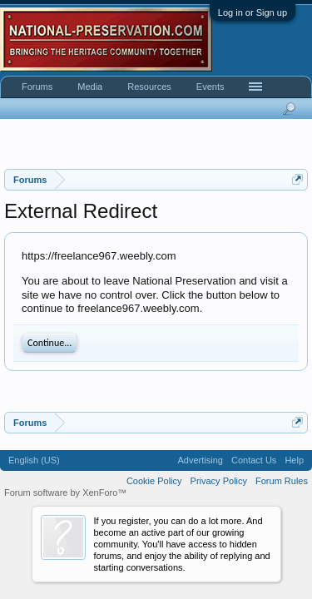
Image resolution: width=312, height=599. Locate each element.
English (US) (34, 460)
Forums (37, 87)
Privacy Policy (219, 481)
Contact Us (253, 460)
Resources (149, 87)
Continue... (49, 343)
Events (210, 87)
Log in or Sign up (252, 12)
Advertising (200, 460)
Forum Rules (281, 481)
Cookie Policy (154, 481)
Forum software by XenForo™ (65, 493)
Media (89, 87)
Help (294, 460)
